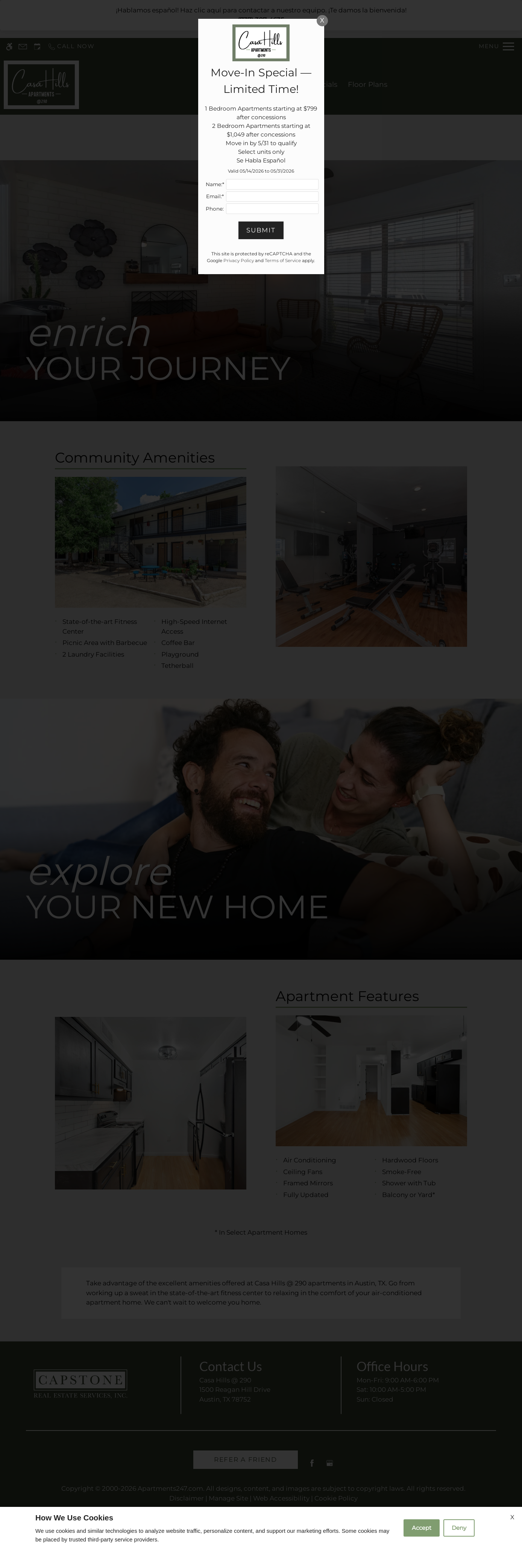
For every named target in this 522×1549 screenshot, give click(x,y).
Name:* (215, 184)
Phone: (215, 209)
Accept (421, 1527)
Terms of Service (283, 260)
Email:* (215, 196)
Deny (459, 1527)
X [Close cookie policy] (512, 1517)
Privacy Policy (238, 260)
